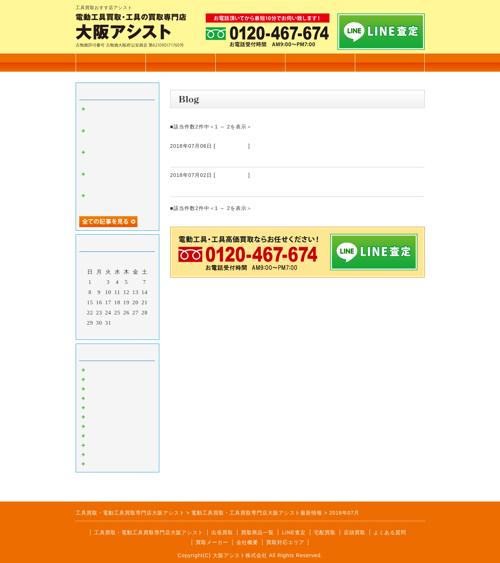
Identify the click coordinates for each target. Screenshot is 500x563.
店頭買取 (354, 532)
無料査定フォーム (390, 62)
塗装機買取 (101, 425)
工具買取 (98, 407)
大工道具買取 (104, 388)
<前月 (102, 332)
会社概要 (320, 62)
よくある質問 (389, 532)
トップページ (110, 62)
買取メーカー (212, 542)
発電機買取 (101, 416)
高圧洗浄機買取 (107, 463)
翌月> (132, 332)
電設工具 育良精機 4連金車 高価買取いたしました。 (119, 136)
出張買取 (250, 62)
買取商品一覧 (180, 62)
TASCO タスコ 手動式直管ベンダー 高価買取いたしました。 (118, 179)
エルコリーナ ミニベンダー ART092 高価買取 (245, 187)
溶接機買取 (101, 435)
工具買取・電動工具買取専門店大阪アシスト (148, 532)
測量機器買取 (104, 397)
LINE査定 (293, 532)
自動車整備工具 (107, 444)
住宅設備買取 (104, 378)
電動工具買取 (232, 146)
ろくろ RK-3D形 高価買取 (215, 158)
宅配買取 (325, 532)
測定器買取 (101, 454)
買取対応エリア (285, 542)
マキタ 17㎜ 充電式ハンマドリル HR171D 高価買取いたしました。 (119, 201)
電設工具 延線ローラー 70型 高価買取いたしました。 (121, 157)
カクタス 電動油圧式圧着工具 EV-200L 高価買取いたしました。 (119, 114)
